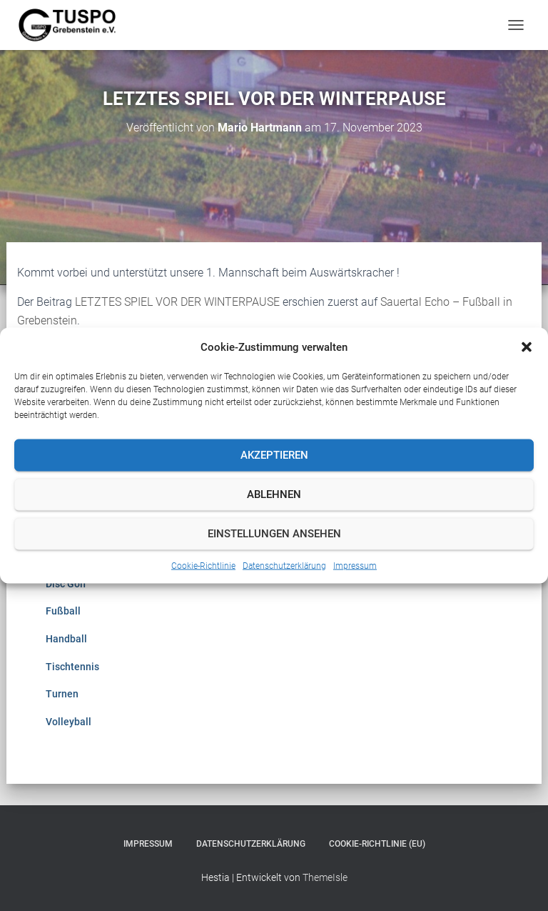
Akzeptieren (274, 455)
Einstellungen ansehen (274, 533)
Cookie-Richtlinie (203, 565)
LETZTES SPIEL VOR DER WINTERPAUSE (177, 302)
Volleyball (68, 721)
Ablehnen (274, 494)
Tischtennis (72, 666)
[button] (526, 346)
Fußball (63, 611)
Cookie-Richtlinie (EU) (377, 844)
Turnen (62, 694)
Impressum (355, 565)
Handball (66, 638)
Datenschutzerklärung (284, 565)
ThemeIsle (325, 877)
